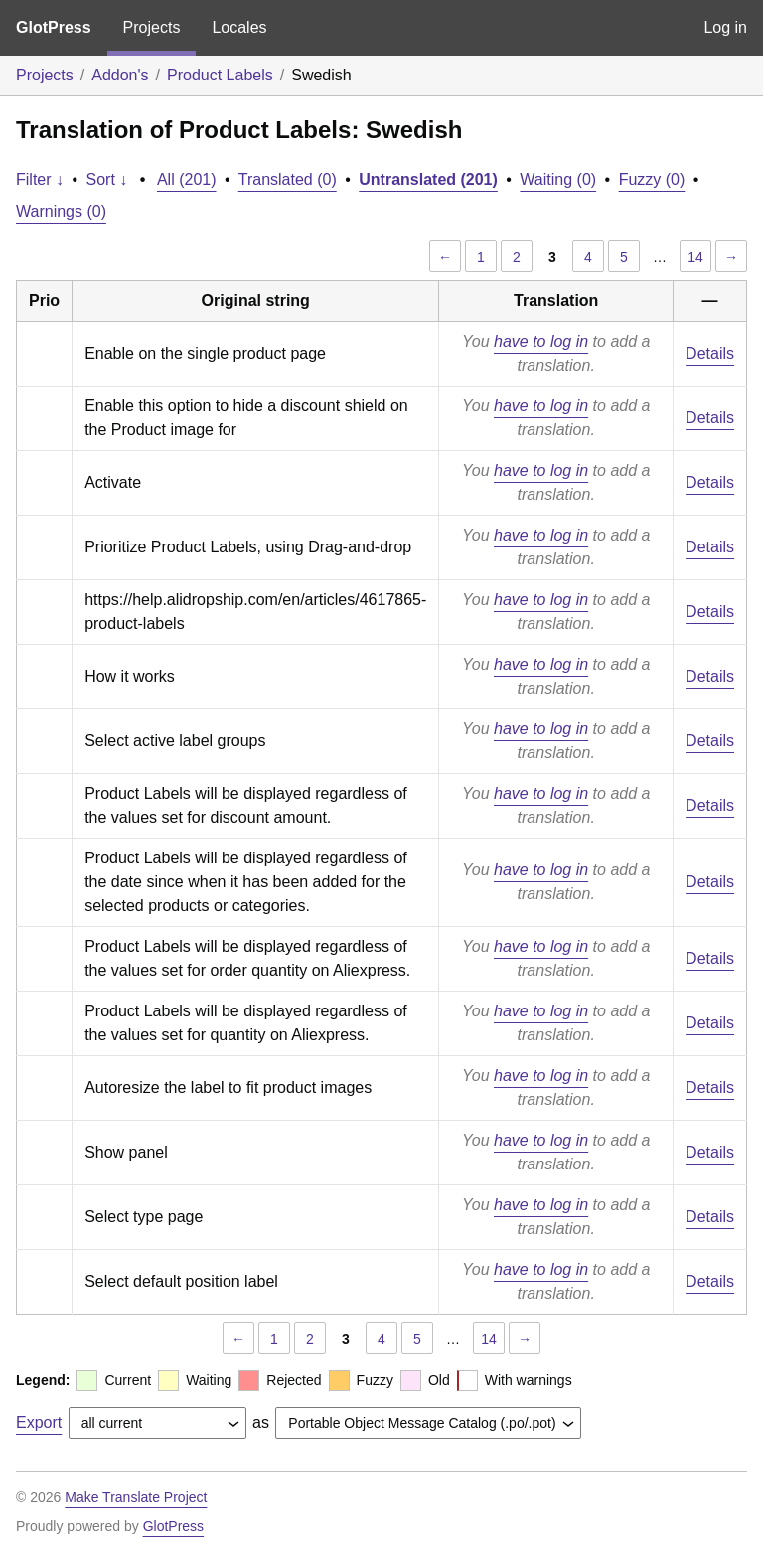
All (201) (187, 179)
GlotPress (53, 27)
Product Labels (220, 75)
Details (710, 353)
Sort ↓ (107, 179)
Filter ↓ (40, 179)
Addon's (119, 75)
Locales (239, 27)
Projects (152, 27)
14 (695, 257)
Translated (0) (287, 179)
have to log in (541, 341)
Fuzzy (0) (652, 179)
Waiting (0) (558, 179)
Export (39, 1422)
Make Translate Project (136, 1497)
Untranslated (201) (428, 179)
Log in (725, 27)
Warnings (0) (61, 211)
